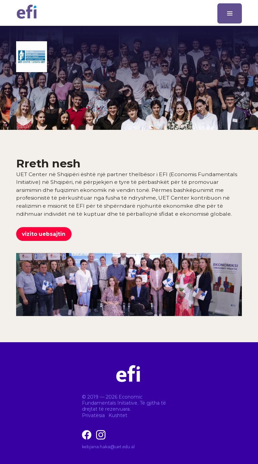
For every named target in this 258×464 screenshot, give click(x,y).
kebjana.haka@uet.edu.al (108, 446)
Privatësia (93, 415)
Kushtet (118, 415)
